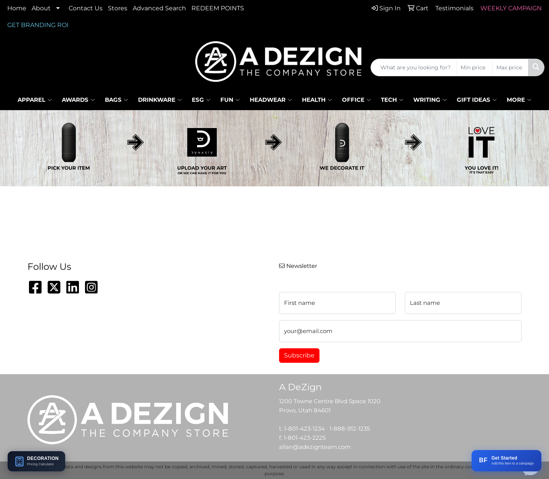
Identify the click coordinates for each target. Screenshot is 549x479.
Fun (230, 99)
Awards (78, 99)
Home (16, 8)
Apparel (35, 99)
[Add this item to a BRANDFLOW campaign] (506, 460)
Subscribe (299, 355)
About (41, 8)
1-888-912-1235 (349, 428)
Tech (392, 99)
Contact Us (86, 8)
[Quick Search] (414, 67)
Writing (430, 99)
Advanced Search (159, 8)
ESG (201, 99)
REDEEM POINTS (217, 8)
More (519, 99)
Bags (116, 99)
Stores (117, 8)
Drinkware (160, 99)
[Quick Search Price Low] (474, 67)
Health (317, 99)
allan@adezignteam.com (315, 447)
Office (356, 99)
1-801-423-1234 (304, 428)
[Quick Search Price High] (510, 67)
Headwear (271, 99)
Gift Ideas (477, 99)
